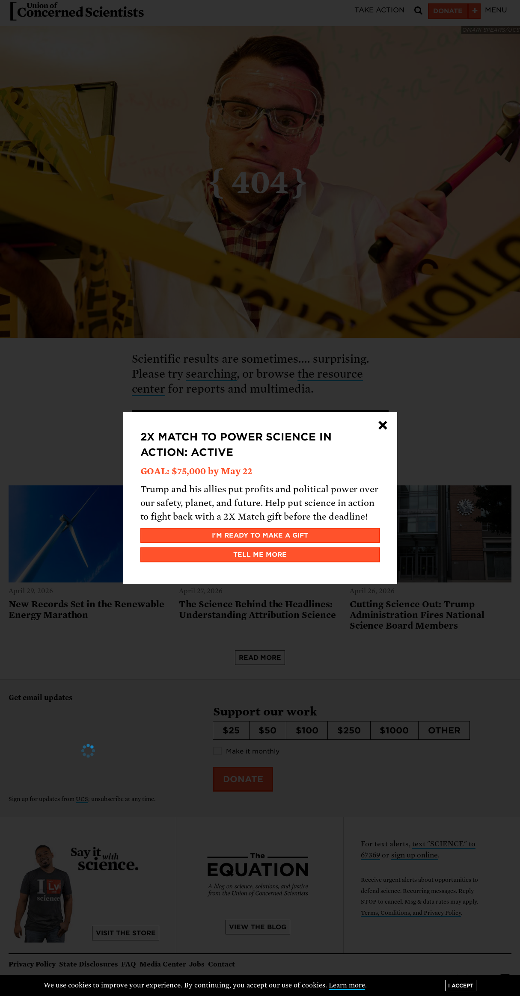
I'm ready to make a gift (260, 535)
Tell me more (260, 555)
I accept (460, 985)
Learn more (347, 985)
